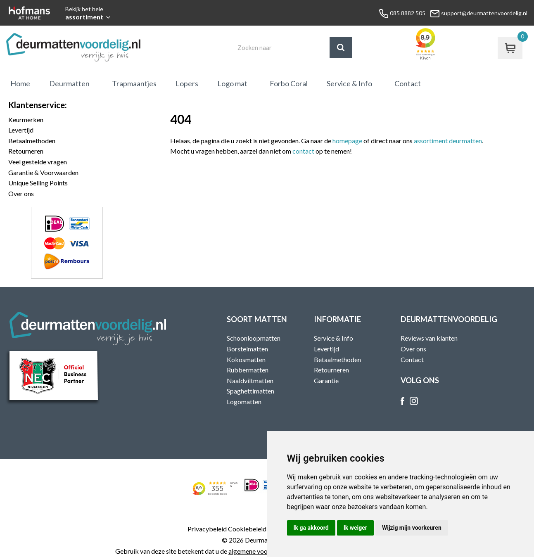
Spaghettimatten (250, 391)
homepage (347, 141)
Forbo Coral (289, 83)
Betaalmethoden (31, 141)
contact (303, 151)
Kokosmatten (246, 359)
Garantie (326, 380)
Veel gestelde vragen (37, 162)
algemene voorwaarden (261, 551)
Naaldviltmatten (250, 380)
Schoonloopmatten (253, 338)
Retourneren (25, 151)
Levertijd (20, 130)
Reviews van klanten (429, 338)
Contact (407, 83)
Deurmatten (69, 83)
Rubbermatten (247, 370)
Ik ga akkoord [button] (311, 527)
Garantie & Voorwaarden (43, 172)
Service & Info (349, 83)
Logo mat (232, 83)
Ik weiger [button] (355, 527)
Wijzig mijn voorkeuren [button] (411, 527)
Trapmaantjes (134, 83)
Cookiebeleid (247, 529)
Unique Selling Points (38, 183)
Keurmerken (25, 119)
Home (20, 83)
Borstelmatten (247, 349)
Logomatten (244, 401)
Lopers (187, 83)
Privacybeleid (207, 529)
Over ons (21, 193)
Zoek (341, 47)
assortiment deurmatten (448, 141)
